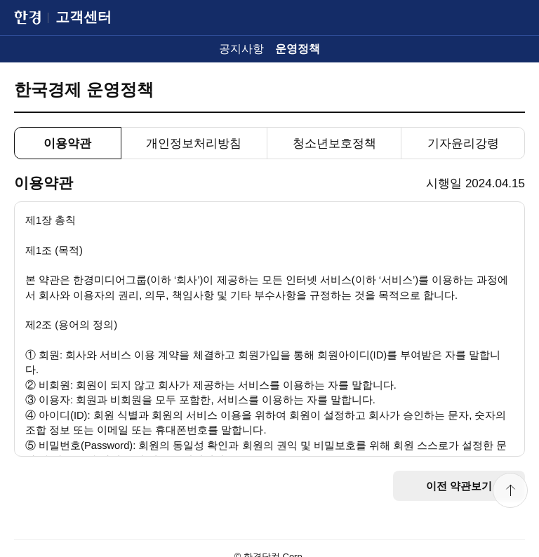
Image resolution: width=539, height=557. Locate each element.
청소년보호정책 (334, 143)
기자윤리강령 (463, 143)
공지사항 (241, 49)
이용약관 (67, 143)
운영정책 (297, 49)
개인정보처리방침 (193, 143)
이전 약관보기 (459, 486)
